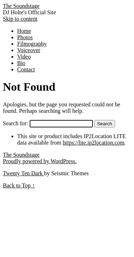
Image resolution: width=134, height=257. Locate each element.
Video (24, 57)
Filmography (32, 44)
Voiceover (28, 50)
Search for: (15, 123)
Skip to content (20, 19)
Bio (21, 63)
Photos (25, 37)
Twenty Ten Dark (23, 173)
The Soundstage (21, 6)
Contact (26, 69)
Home (24, 31)
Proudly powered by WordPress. (39, 161)
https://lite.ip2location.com (93, 143)
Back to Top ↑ (19, 185)
